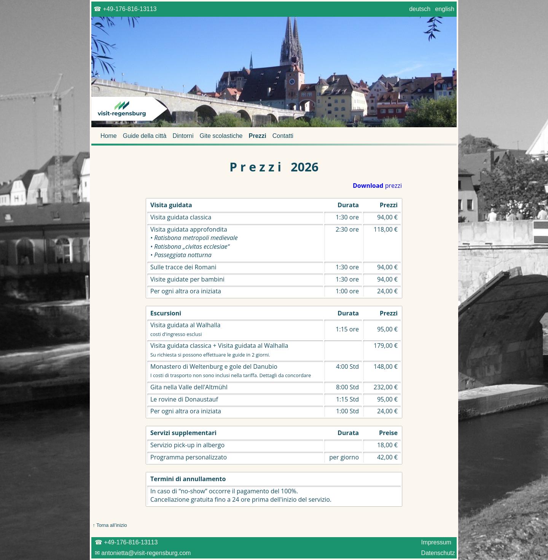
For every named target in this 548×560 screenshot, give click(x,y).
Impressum (436, 542)
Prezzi (257, 136)
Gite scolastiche (221, 136)
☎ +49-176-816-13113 (125, 9)
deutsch (420, 9)
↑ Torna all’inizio (109, 525)
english (444, 9)
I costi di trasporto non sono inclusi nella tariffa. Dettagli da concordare (230, 375)
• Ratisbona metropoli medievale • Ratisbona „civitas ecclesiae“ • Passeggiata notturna (194, 246)
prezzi (377, 185)
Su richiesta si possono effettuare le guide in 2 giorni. (210, 354)
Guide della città (145, 136)
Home (108, 136)
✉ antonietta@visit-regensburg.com (142, 553)
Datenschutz (438, 553)
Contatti (282, 136)
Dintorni (182, 136)
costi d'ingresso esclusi (176, 334)
